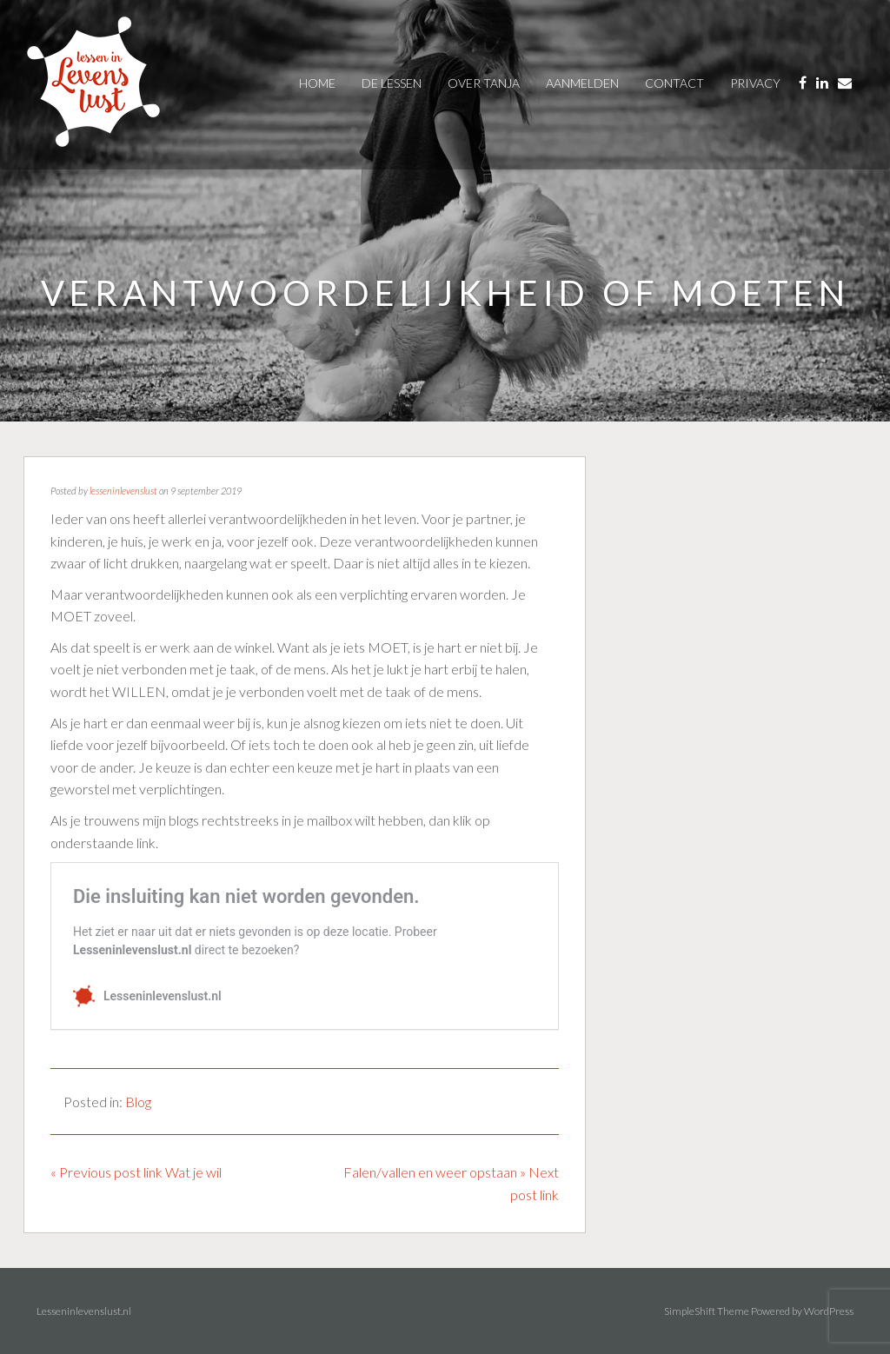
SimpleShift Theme (706, 1310)
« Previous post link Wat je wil (136, 1172)
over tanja (484, 83)
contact (674, 83)
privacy (755, 83)
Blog (138, 1101)
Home (317, 83)
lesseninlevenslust (123, 490)
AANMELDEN (582, 83)
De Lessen (392, 83)
